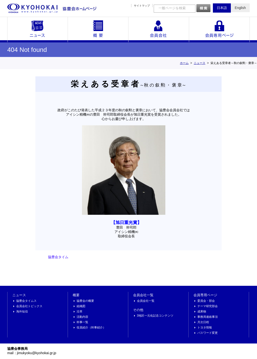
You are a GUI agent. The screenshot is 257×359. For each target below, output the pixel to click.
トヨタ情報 (204, 327)
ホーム (184, 63)
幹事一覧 (82, 322)
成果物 (201, 311)
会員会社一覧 (158, 29)
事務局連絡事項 (207, 317)
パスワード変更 (207, 333)
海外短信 (22, 311)
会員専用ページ (219, 29)
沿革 (79, 311)
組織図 (81, 306)
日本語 (222, 8)
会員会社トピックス (29, 306)
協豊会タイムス (26, 301)
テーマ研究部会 (207, 306)
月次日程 (203, 322)
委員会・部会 (206, 301)
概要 (98, 29)
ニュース (37, 29)
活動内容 (82, 317)
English (240, 8)
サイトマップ (142, 5)
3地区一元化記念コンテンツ (155, 315)
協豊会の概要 (85, 301)
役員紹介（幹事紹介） (91, 327)
